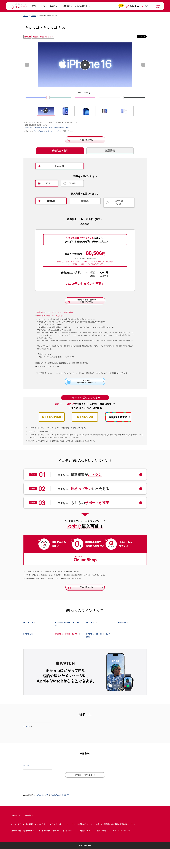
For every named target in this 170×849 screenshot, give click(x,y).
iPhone (33, 16)
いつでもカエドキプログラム (80, 238)
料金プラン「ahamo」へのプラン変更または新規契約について (47, 128)
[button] (85, 474)
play (85, 65)
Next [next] (143, 65)
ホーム (25, 16)
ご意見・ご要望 (84, 831)
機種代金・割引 (60, 150)
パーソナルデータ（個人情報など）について (27, 824)
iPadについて (42, 795)
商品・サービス (38, 6)
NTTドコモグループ (121, 831)
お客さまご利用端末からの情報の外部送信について (114, 824)
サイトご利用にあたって (81, 824)
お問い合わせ (101, 831)
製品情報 (110, 150)
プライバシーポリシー (57, 824)
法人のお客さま (81, 6)
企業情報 (66, 6)
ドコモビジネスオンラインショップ (45, 131)
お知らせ (53, 6)
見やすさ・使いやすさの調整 (21, 831)
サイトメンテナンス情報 (49, 831)
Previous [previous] (27, 65)
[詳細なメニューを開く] (158, 6)
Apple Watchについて (60, 795)
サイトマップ (67, 831)
